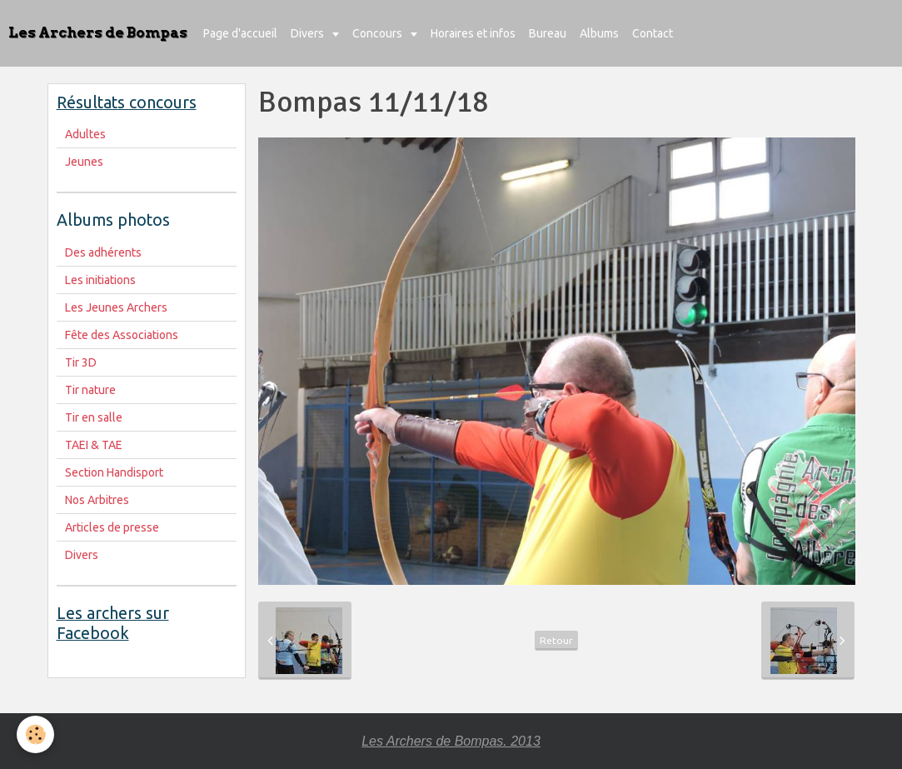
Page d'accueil (240, 33)
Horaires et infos (473, 33)
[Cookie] (35, 734)
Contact (652, 33)
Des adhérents (103, 252)
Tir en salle (93, 417)
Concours (378, 33)
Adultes (85, 134)
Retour (556, 640)
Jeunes (84, 161)
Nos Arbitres (97, 500)
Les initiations (100, 280)
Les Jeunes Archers (116, 307)
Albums (599, 33)
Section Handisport (114, 472)
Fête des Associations (121, 335)
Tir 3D (81, 362)
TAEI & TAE (93, 445)
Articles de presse (112, 527)
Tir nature (90, 390)
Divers (308, 33)
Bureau (547, 33)
